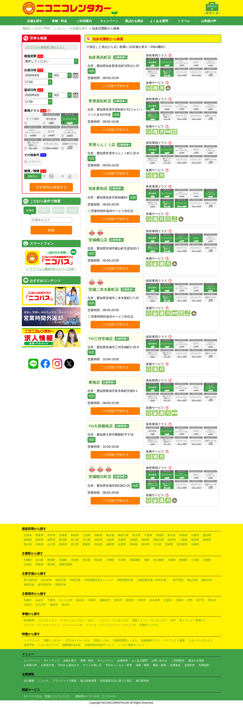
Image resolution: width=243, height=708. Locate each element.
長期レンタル (102, 640)
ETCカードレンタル (78, 640)
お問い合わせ (159, 660)
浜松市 (142, 600)
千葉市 (51, 600)
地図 (91, 71)
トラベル (184, 21)
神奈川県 (123, 535)
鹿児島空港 (44, 584)
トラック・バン (53, 624)
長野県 (51, 539)
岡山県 (28, 544)
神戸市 (200, 600)
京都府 (134, 539)
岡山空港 (192, 579)
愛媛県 (87, 544)
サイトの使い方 (92, 665)
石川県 (87, 539)
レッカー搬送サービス (131, 644)
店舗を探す (34, 21)
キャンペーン (109, 21)
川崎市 (92, 600)
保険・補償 (142, 665)
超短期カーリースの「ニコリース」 (96, 696)
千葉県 (148, 535)
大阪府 (110, 539)
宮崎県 (169, 544)
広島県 (39, 544)
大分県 (157, 544)
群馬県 (183, 535)
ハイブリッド (32, 640)
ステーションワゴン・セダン (78, 620)
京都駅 (207, 559)
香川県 (75, 544)
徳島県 (63, 544)
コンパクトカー (47, 620)
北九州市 (41, 604)
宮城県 (63, 535)
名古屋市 (154, 600)
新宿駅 (51, 559)
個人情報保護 (88, 680)
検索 (51, 230)
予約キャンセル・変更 (118, 665)
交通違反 (175, 665)
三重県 (183, 539)
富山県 (75, 539)
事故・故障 (159, 665)
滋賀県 (145, 539)
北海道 (28, 535)
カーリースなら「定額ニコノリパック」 (48, 696)
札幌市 (28, 600)
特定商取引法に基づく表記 (116, 680)
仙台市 (39, 600)
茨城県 (160, 535)
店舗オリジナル (149, 624)
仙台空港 (46, 579)
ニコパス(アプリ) (48, 644)
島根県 (207, 539)
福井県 (98, 539)
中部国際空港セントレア (98, 579)
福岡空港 (29, 584)
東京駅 (87, 559)
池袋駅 (63, 559)
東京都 (110, 535)
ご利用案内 (84, 21)
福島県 (98, 535)
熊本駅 (51, 564)
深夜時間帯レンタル (125, 640)
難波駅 (183, 559)
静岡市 (130, 600)
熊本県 (145, 544)
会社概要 (29, 680)
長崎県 (134, 544)
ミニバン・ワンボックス (113, 620)
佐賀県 (122, 544)
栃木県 (172, 535)
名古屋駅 (158, 559)
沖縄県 (195, 544)
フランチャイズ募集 (65, 680)
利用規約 (204, 665)
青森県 (39, 535)
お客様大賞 (47, 665)
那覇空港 (60, 584)
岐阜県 (39, 539)
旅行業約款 (142, 680)
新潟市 (118, 600)
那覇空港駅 (65, 564)
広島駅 (28, 564)
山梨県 (195, 535)
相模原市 (105, 600)
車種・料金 (59, 21)
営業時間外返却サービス (99, 644)
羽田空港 (75, 579)
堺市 (190, 600)
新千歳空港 (30, 579)
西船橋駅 (135, 559)
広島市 (28, 604)
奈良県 (172, 539)
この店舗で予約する (115, 86)
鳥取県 (195, 539)
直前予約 (29, 644)
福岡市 (54, 604)
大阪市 (180, 600)
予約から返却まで (68, 665)
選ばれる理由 (134, 21)
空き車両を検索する (51, 187)
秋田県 (75, 535)
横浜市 (80, 600)
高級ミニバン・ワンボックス (149, 620)
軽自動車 (29, 620)
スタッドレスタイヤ (200, 640)
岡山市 (212, 600)
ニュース (43, 680)
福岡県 (110, 544)
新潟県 (63, 539)
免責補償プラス (150, 640)
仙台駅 (39, 559)
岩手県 (51, 535)
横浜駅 (98, 559)
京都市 (168, 600)
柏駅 (146, 559)
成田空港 (60, 579)
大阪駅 (172, 559)
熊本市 (66, 604)
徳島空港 (206, 579)
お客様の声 (208, 21)
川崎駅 (110, 559)
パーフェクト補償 (174, 640)
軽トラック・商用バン (193, 620)
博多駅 (39, 564)
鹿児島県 (182, 544)
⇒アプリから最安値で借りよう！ (45, 47)
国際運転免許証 (71, 644)
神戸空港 (178, 579)
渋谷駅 (75, 559)
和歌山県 (158, 539)
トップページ (32, 660)
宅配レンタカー (52, 640)
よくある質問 (159, 21)
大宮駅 (122, 559)
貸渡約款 (189, 665)
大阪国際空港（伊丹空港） (153, 579)
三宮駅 (195, 559)
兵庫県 (122, 539)
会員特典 (122, 660)
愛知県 (207, 535)
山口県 (51, 544)
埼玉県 (136, 535)
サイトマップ (51, 660)
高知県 (98, 544)
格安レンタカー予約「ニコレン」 (45, 28)
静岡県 (28, 539)
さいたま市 (65, 600)
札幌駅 (28, 559)
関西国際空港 (125, 579)
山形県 (87, 535)
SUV (173, 620)
